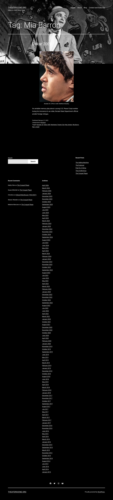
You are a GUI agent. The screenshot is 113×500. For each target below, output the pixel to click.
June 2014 (45, 466)
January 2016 (46, 442)
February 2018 (46, 390)
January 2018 (46, 393)
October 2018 (46, 374)
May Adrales (68, 124)
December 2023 (47, 262)
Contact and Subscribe (97, 8)
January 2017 (46, 423)
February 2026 (46, 191)
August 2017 (46, 406)
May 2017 (45, 412)
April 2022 (45, 314)
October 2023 (46, 267)
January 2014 (46, 472)
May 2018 (45, 382)
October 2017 (46, 401)
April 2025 (45, 218)
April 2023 (45, 284)
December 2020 (47, 327)
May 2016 (45, 434)
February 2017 (46, 420)
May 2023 (45, 281)
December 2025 (47, 196)
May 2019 (45, 357)
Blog (85, 8)
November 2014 (47, 453)
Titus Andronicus (81, 171)
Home (73, 8)
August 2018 (46, 376)
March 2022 (46, 316)
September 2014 (47, 458)
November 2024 (47, 232)
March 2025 (46, 221)
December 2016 (47, 425)
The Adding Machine (82, 162)
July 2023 (45, 275)
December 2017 (47, 395)
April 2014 (45, 469)
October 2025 (46, 202)
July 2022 (45, 308)
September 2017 (47, 404)
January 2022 (46, 319)
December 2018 (47, 371)
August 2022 (46, 305)
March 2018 (46, 387)
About (79, 8)
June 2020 (45, 335)
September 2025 (47, 204)
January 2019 (46, 368)
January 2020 (46, 344)
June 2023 (45, 278)
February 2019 (46, 365)
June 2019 (45, 354)
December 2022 (47, 294)
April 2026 (45, 185)
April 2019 (45, 360)
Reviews (43, 122)
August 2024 (46, 240)
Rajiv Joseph (35, 127)
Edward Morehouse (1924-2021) (26, 195)
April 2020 (45, 338)
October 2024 (46, 234)
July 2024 (45, 243)
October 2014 (46, 455)
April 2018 (45, 384)
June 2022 (45, 311)
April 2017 (45, 415)
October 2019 (46, 349)
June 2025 (45, 213)
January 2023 (46, 292)
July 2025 (45, 210)
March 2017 (46, 417)
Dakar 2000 (42, 44)
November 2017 (47, 398)
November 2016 (47, 428)
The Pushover (80, 165)
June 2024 (45, 245)
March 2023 (46, 286)
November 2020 (47, 330)
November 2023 (47, 264)
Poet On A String (81, 168)
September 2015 (47, 447)
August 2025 (46, 207)
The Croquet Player (82, 173)
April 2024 (45, 251)
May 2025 (45, 215)
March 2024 (46, 253)
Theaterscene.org (17, 7)
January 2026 (46, 193)
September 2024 (47, 237)
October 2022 (46, 300)
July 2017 (45, 409)
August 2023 (46, 273)
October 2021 (46, 322)
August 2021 (46, 324)
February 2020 (46, 341)
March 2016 (46, 439)
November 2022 (47, 297)
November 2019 (47, 346)
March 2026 (46, 188)
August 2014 (46, 461)
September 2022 (47, 303)
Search (10, 158)
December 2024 (47, 229)
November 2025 (47, 199)
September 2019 (47, 352)
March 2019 (46, 363)
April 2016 (45, 436)
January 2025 (46, 226)
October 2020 (46, 333)
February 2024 (46, 256)
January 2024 (46, 259)
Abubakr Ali (40, 124)
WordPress (101, 492)
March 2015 (46, 450)
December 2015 (47, 445)
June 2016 (45, 431)
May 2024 (45, 248)
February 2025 (46, 223)
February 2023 (46, 289)
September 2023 (47, 270)
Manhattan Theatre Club (58, 124)
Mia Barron (76, 124)
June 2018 (45, 379)
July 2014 (45, 464)
